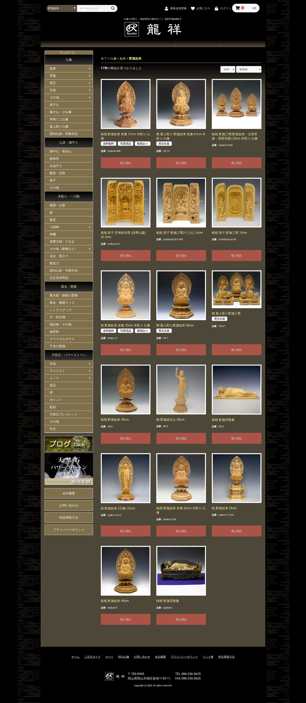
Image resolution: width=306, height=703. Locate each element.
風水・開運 (69, 286)
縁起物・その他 (61, 324)
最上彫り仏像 (59, 126)
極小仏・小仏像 (61, 112)
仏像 (69, 60)
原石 (53, 385)
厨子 (53, 180)
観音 (53, 220)
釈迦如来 (135, 58)
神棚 (53, 234)
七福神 (54, 227)
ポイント (56, 400)
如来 (53, 68)
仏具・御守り (68, 142)
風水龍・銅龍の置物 (64, 295)
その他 (54, 97)
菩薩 (53, 76)
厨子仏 (54, 105)
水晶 (53, 363)
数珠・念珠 (57, 173)
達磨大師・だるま (62, 241)
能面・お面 (57, 205)
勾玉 (53, 429)
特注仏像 (123, 656)
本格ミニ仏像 (59, 119)
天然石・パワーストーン (69, 355)
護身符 (54, 158)
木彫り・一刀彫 (69, 196)
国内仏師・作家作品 (64, 134)
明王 (53, 83)
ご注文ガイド (153, 43)
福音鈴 (54, 331)
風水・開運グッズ (62, 302)
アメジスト (57, 371)
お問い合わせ (197, 43)
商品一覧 (108, 43)
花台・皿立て (59, 256)
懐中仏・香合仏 (61, 151)
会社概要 (242, 43)
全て (104, 58)
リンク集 (208, 656)
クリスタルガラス (62, 339)
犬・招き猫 (57, 317)
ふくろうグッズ (61, 310)
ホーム (63, 43)
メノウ (54, 378)
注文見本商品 (59, 278)
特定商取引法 (68, 517)
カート (109, 656)
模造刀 (54, 263)
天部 (53, 90)
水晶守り (56, 166)
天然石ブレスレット (64, 414)
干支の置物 (57, 346)
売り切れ (125, 163)
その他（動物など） (64, 249)
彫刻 (53, 407)
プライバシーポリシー (68, 530)
